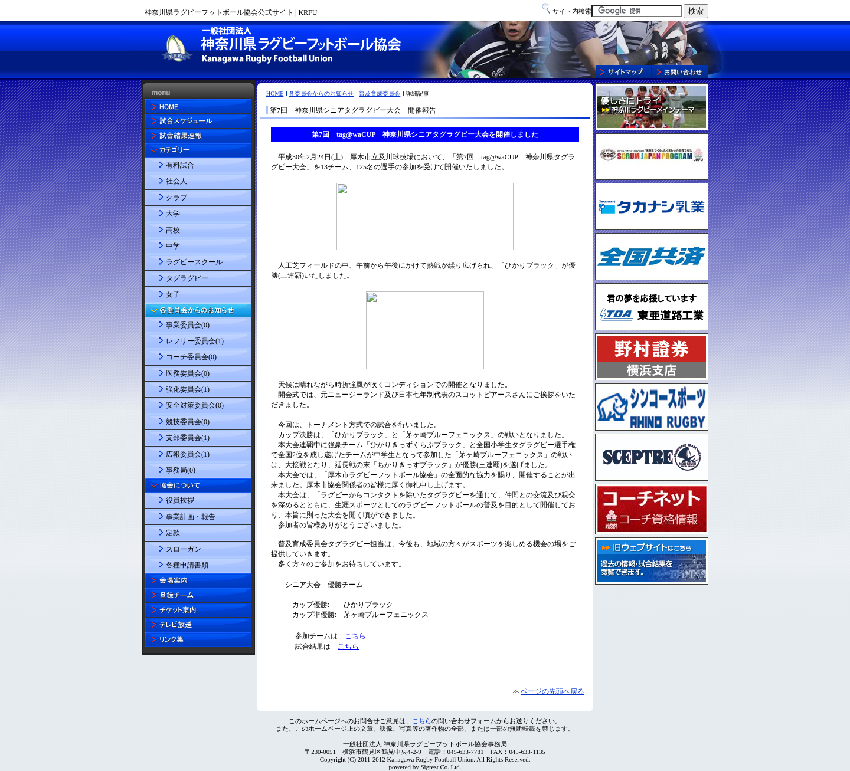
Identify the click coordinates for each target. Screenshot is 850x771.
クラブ (176, 197)
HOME (274, 93)
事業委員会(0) (188, 325)
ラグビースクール (194, 262)
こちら (421, 720)
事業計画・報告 (190, 517)
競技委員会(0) (188, 422)
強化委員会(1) (188, 389)
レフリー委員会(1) (195, 341)
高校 (173, 230)
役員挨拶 (180, 500)
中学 (173, 246)
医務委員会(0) (188, 373)
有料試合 (180, 165)
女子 (173, 294)
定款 (173, 533)
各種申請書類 (187, 565)
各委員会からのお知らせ (321, 93)
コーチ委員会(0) (191, 357)
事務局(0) (180, 470)
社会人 (176, 181)
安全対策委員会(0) (195, 405)
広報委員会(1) (188, 454)
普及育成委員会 (379, 93)
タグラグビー (187, 278)
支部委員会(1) (188, 438)
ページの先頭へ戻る (552, 691)
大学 (173, 213)
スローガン (183, 549)
